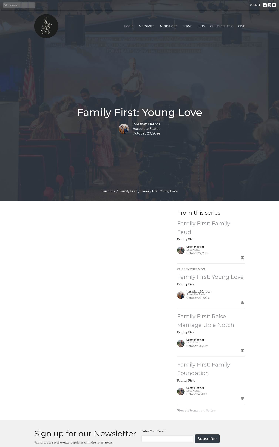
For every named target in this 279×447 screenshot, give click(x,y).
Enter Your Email (153, 431)
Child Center (221, 26)
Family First (128, 191)
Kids (201, 26)
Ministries (168, 26)
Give (241, 26)
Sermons (108, 191)
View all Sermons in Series (196, 410)
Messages (146, 26)
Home (128, 26)
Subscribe (207, 438)
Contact (255, 5)
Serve (187, 26)
